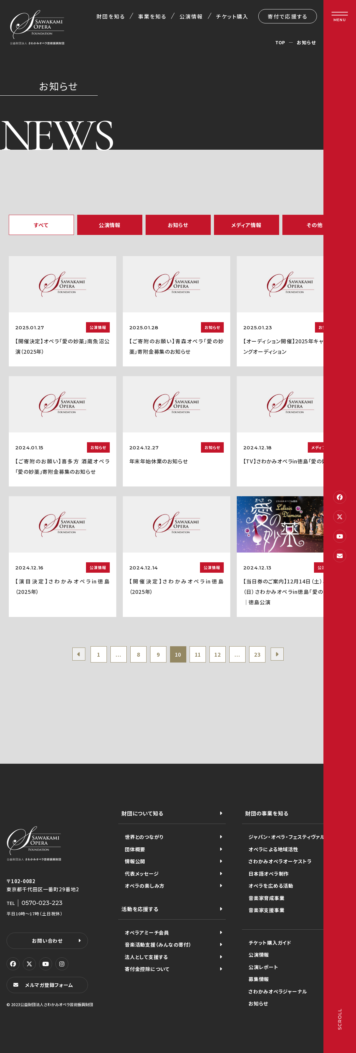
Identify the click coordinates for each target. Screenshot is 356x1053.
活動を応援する (140, 909)
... (118, 654)
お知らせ (178, 225)
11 (198, 654)
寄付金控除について (147, 968)
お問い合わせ (47, 940)
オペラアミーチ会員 (147, 932)
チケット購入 (232, 16)
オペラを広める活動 (271, 885)
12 (217, 654)
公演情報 (191, 16)
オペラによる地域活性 (273, 849)
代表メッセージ (142, 873)
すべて (41, 225)
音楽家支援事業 (266, 910)
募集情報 (259, 979)
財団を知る (110, 16)
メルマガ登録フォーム (49, 984)
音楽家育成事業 (266, 898)
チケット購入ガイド (270, 942)
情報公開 (135, 861)
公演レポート (263, 967)
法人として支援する (146, 956)
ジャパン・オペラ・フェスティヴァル (287, 836)
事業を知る (152, 16)
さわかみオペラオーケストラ (280, 861)
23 (257, 654)
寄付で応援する (287, 16)
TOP (280, 42)
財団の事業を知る (266, 813)
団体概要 (135, 849)
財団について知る (142, 813)
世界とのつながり (144, 836)
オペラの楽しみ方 (144, 885)
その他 (314, 225)
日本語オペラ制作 (269, 873)
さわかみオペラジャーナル (278, 991)
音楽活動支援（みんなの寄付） (158, 944)
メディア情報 (246, 225)
